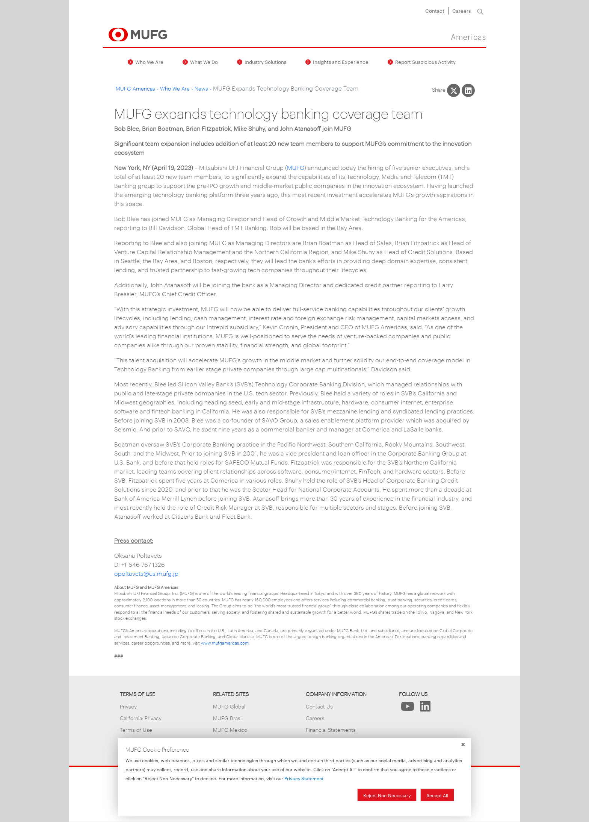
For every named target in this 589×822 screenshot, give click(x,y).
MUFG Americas (135, 88)
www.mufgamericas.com (225, 642)
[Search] (480, 11)
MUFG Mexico (230, 729)
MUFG (295, 167)
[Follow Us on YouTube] (408, 708)
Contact (434, 10)
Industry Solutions (265, 61)
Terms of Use (136, 729)
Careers (461, 10)
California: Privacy (141, 717)
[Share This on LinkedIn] (468, 90)
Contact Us (319, 706)
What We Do (204, 61)
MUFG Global (229, 706)
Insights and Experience (341, 61)
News (201, 88)
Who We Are (149, 61)
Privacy (128, 706)
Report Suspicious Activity (425, 61)
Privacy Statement (303, 778)
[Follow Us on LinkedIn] (425, 708)
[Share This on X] (453, 90)
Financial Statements (331, 729)
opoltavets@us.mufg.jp (146, 573)
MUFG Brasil (228, 717)
